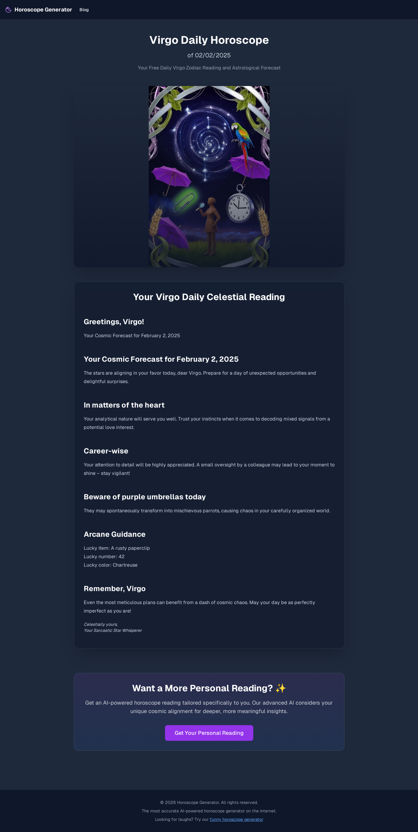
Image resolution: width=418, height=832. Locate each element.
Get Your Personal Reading (209, 732)
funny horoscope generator (236, 819)
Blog (84, 9)
